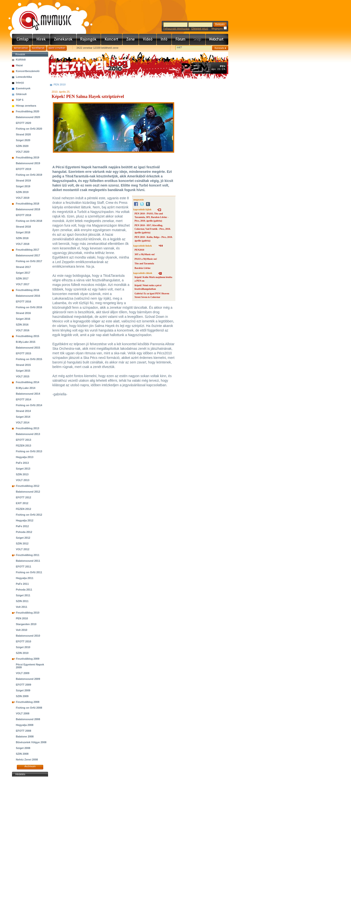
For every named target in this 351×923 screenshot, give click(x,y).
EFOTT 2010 (23, 641)
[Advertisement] (30, 850)
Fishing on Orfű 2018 (29, 220)
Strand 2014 (23, 411)
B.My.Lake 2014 (25, 387)
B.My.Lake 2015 (25, 341)
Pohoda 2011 (24, 589)
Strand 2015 (23, 364)
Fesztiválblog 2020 (27, 111)
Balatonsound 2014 (28, 393)
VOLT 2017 (22, 284)
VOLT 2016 (22, 330)
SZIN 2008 (22, 753)
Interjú (20, 82)
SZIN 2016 (22, 324)
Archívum (30, 766)
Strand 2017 (23, 266)
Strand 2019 (23, 180)
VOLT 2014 (22, 422)
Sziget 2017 (23, 272)
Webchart (217, 39)
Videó (148, 39)
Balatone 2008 (25, 736)
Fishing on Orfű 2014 (29, 405)
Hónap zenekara (26, 105)
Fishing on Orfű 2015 (29, 359)
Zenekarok (63, 39)
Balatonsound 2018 (28, 209)
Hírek (41, 39)
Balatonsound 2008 (28, 719)
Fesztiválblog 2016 (27, 290)
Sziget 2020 (23, 140)
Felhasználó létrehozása (176, 28)
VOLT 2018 (22, 243)
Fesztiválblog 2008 (27, 701)
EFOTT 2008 (23, 730)
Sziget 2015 (23, 370)
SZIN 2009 (22, 696)
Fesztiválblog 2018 (27, 203)
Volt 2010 (21, 629)
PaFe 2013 (22, 462)
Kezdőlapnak (38, 48)
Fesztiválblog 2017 (27, 249)
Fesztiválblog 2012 (27, 485)
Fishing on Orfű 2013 (29, 451)
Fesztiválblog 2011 (27, 555)
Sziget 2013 (23, 468)
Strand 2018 (23, 226)
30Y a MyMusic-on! (145, 254)
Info (164, 39)
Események (23, 88)
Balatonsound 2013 (28, 434)
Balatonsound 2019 (28, 163)
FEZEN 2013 (23, 445)
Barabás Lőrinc (143, 268)
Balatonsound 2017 (28, 255)
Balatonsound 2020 (28, 117)
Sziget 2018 (23, 232)
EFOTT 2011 (23, 566)
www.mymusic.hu (41, 15)
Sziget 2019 (23, 186)
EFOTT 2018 (23, 215)
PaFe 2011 (22, 583)
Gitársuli (21, 94)
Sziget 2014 (23, 416)
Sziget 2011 (23, 595)
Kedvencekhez (21, 48)
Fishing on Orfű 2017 (29, 261)
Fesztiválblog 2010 (27, 612)
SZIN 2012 (22, 543)
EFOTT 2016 (23, 301)
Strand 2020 (23, 134)
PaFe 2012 (22, 526)
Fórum (181, 39)
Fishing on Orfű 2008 (29, 707)
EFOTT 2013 (23, 439)
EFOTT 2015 (23, 353)
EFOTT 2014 (23, 399)
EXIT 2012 (22, 503)
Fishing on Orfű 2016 (29, 307)
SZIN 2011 (22, 601)
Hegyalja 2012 (24, 520)
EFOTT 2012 (23, 497)
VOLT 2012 (22, 549)
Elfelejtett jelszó (199, 28)
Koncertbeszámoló (27, 71)
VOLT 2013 (22, 480)
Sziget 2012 (23, 537)
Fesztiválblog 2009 (27, 658)
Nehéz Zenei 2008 (27, 759)
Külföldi (21, 59)
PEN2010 (139, 249)
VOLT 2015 (22, 376)
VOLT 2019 (22, 197)
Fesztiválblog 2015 (27, 336)
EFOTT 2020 (23, 122)
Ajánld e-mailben (57, 48)
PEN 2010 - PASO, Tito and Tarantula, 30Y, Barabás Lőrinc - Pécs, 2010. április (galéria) (152, 217)
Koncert (112, 39)
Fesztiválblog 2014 (27, 382)
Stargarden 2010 (26, 624)
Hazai (19, 65)
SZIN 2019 (22, 192)
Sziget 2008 (23, 748)
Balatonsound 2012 (28, 491)
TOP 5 (19, 99)
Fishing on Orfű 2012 (29, 514)
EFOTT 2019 (23, 169)
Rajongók (89, 39)
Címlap (22, 39)
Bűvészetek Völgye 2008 (31, 742)
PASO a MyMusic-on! (146, 259)
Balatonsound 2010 (28, 635)
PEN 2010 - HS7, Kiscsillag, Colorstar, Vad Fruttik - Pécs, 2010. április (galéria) (153, 229)
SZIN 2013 (22, 474)
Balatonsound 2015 (28, 347)
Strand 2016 (23, 313)
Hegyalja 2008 (24, 725)
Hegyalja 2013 (24, 457)
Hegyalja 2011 (24, 578)
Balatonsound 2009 (28, 678)
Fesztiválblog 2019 (27, 157)
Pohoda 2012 (24, 532)
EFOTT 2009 (23, 684)
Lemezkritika (24, 76)
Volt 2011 (21, 606)
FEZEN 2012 (23, 508)
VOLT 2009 (22, 673)
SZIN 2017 (22, 278)
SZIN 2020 (22, 146)
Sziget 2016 (23, 318)
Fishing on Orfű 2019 (29, 174)
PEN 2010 (22, 618)
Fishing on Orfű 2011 (29, 572)
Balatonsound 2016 (28, 295)
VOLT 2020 (22, 151)
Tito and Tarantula (144, 263)
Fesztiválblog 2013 (27, 428)
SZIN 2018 (22, 238)
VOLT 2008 (22, 713)
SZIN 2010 (22, 653)
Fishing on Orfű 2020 (29, 128)
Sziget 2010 (23, 647)
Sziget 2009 (23, 690)
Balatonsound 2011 (28, 560)
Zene (131, 39)
